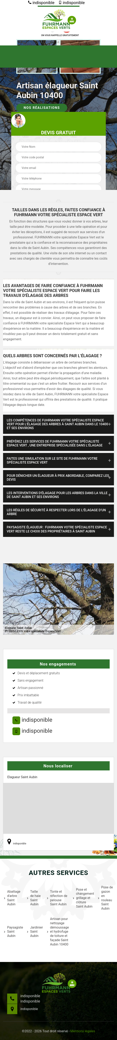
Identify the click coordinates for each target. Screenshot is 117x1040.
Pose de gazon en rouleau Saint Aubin (105, 897)
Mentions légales (82, 1031)
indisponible (41, 2)
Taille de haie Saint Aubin (34, 898)
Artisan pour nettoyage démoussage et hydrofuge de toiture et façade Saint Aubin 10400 (57, 931)
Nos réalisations (42, 108)
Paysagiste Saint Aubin (13, 931)
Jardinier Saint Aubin (34, 931)
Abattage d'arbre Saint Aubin (12, 898)
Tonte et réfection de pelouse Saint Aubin (57, 898)
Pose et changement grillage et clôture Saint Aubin (83, 898)
